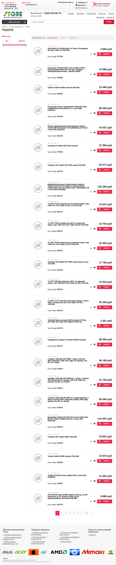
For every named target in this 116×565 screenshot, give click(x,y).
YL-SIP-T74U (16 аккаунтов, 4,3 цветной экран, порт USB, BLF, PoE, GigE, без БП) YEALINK (68, 243)
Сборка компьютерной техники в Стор (11, 538)
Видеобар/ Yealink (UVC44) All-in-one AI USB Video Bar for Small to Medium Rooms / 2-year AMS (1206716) (68, 418)
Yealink (7, 30)
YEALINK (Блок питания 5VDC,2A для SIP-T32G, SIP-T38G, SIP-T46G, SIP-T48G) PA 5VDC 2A (67, 321)
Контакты (110, 17)
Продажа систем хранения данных (38, 542)
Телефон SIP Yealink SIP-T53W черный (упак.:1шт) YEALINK (68, 263)
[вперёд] (91, 513)
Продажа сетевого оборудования (38, 538)
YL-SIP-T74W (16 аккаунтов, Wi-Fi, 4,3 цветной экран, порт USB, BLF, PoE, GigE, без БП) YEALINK (68, 282)
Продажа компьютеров (11, 535)
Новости (92, 535)
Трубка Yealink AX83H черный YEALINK (64, 87)
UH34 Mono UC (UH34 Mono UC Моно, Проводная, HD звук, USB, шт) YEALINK (68, 49)
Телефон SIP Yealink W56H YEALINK (62, 437)
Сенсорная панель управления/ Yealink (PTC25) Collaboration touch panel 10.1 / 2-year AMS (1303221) (67, 108)
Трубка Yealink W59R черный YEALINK (63, 456)
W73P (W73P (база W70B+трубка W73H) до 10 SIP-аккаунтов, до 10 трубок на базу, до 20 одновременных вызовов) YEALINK (68, 496)
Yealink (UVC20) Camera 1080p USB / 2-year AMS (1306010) (67, 476)
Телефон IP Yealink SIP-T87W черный (63, 146)
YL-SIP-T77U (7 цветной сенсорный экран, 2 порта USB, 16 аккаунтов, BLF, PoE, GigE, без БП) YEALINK (68, 302)
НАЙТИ (109, 22)
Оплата (111, 14)
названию (74, 38)
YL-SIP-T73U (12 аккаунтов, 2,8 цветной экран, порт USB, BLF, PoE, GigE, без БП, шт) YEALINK (68, 204)
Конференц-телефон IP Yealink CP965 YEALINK (67, 340)
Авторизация (82, 8)
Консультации (65, 542)
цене (63, 38)
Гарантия (102, 14)
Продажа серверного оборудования (39, 533)
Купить (106, 54)
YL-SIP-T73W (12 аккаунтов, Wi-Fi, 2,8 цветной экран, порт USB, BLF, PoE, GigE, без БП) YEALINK (68, 224)
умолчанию (52, 38)
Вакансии (100, 17)
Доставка (80, 14)
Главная (71, 14)
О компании (91, 14)
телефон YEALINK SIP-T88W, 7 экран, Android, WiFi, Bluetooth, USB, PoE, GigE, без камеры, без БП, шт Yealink (67, 360)
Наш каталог (14, 22)
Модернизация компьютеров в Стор (10, 543)
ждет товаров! (106, 5)
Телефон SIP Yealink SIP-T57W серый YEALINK (67, 165)
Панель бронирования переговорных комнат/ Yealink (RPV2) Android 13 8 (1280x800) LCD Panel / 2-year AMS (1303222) (68, 127)
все (86, 513)
